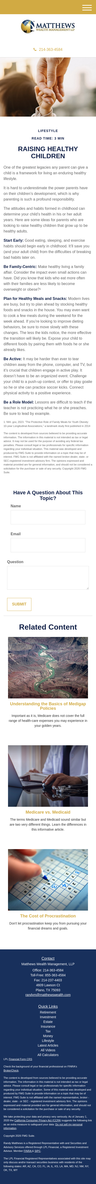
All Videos (48, 1050)
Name (16, 506)
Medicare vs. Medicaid (47, 812)
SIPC (37, 1150)
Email (16, 534)
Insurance (48, 1026)
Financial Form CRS (20, 1059)
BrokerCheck (11, 1070)
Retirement (48, 1012)
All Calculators (48, 1055)
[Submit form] (19, 604)
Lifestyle (48, 1041)
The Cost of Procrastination (48, 916)
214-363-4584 (48, 50)
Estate (48, 1022)
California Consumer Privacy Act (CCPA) (37, 1120)
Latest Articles (48, 1045)
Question (15, 562)
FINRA (28, 1150)
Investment (48, 1017)
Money (48, 1036)
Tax (48, 1031)
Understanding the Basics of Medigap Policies (48, 706)
